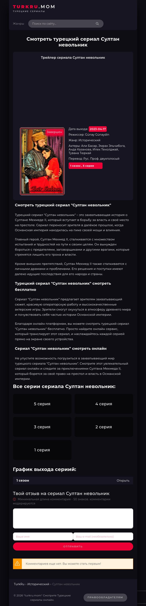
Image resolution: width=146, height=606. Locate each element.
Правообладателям (105, 597)
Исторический (38, 584)
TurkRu (19, 584)
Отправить (73, 546)
